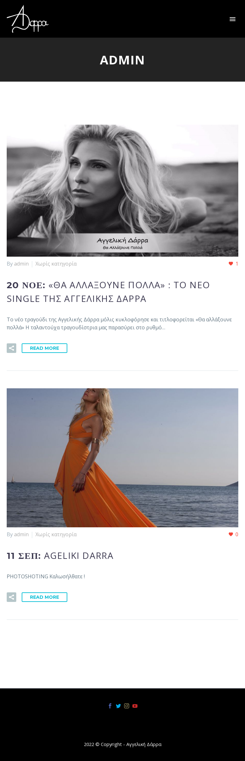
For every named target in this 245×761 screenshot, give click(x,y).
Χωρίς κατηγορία (56, 263)
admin (21, 263)
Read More (44, 348)
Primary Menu (232, 19)
